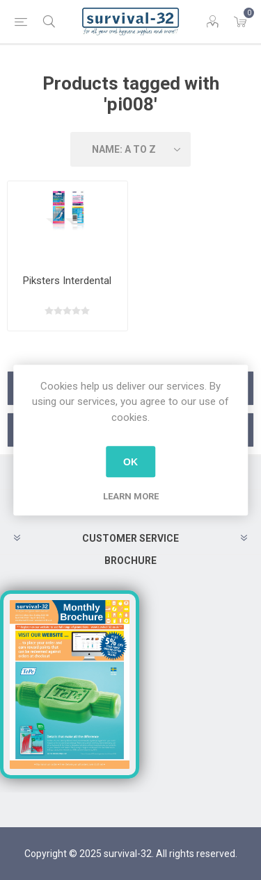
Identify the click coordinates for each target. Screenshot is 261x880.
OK (130, 461)
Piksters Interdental (67, 280)
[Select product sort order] (130, 149)
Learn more (131, 496)
